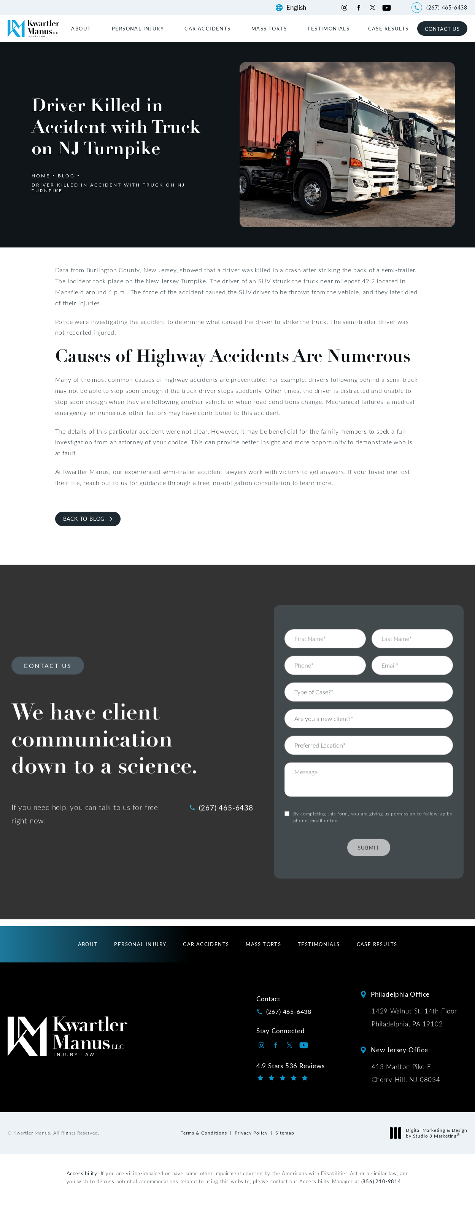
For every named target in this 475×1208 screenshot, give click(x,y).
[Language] (299, 7)
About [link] (81, 28)
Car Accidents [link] (207, 28)
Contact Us (442, 29)
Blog (66, 175)
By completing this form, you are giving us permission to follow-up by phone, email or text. (373, 794)
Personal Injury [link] (138, 28)
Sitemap (284, 1133)
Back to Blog (84, 518)
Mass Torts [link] (269, 28)
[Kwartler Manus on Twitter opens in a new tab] (372, 8)
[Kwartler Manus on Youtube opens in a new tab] (386, 8)
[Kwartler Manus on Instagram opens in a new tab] (344, 8)
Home (41, 175)
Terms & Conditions (204, 1133)
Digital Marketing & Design (430, 1133)
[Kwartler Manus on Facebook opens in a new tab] (358, 8)
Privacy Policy (251, 1133)
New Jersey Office (399, 1049)
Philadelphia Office (400, 994)
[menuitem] (82, 28)
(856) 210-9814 (381, 1181)
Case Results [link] (388, 28)
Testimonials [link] (328, 28)
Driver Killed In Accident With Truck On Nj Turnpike (108, 187)
